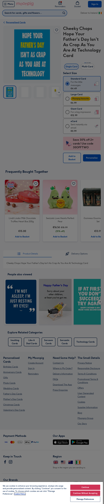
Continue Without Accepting (85, 493)
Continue (85, 487)
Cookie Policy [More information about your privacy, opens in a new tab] (19, 494)
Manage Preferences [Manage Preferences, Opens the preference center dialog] (85, 499)
